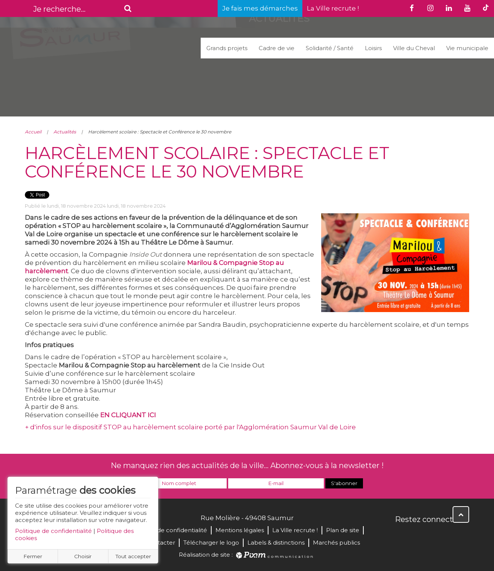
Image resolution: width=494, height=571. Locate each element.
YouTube (434, 535)
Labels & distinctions (276, 542)
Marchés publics (336, 542)
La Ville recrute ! (333, 8)
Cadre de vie (276, 48)
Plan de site (342, 530)
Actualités (64, 132)
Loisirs (373, 48)
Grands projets (226, 48)
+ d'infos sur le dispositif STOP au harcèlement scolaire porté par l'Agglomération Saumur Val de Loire (190, 427)
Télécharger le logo (211, 542)
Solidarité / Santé (330, 48)
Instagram (451, 535)
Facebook (401, 535)
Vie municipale (467, 48)
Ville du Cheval (414, 48)
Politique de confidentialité (53, 530)
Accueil (33, 132)
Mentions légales (239, 530)
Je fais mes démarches (260, 8)
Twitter (418, 535)
